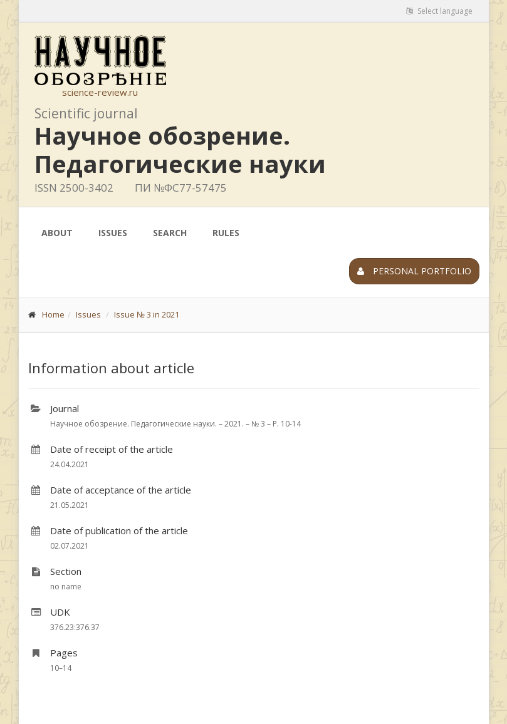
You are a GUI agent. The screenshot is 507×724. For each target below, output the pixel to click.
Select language (439, 11)
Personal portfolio (414, 271)
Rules (225, 233)
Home (53, 314)
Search (170, 233)
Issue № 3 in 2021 (146, 314)
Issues (112, 233)
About (57, 233)
